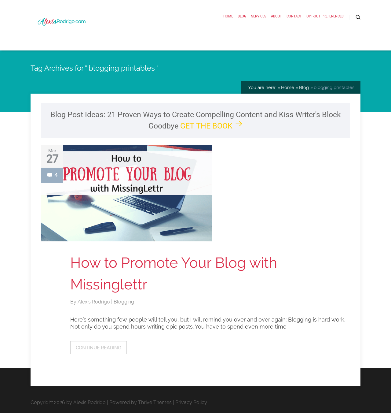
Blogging (124, 302)
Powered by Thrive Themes (140, 402)
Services (258, 16)
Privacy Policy (191, 402)
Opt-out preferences (325, 16)
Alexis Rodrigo (94, 302)
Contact (294, 16)
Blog (242, 16)
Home (228, 16)
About (276, 16)
